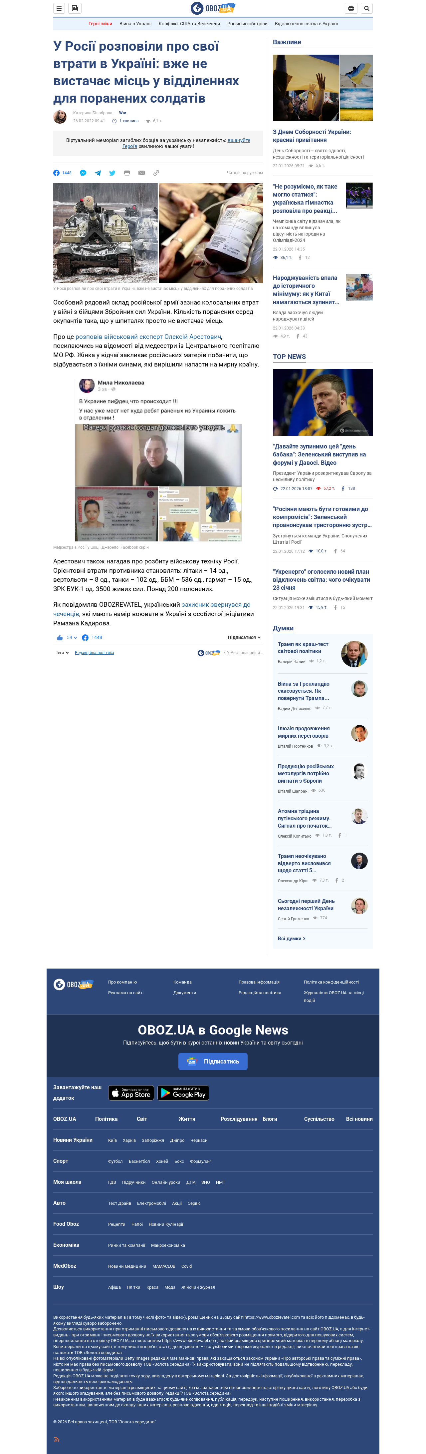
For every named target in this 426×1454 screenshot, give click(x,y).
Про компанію (122, 982)
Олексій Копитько (295, 836)
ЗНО (205, 1182)
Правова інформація (259, 982)
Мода (169, 1287)
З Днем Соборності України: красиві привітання (312, 135)
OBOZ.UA (329, 1328)
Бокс (179, 1161)
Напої (137, 1224)
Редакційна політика (94, 652)
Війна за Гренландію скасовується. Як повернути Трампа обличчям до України (304, 691)
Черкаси (199, 1140)
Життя (187, 1119)
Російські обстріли (247, 23)
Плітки (133, 1287)
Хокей (162, 1161)
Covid (186, 1266)
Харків (129, 1140)
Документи (184, 992)
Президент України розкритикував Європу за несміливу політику (322, 476)
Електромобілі (151, 1203)
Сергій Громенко (293, 919)
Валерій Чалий (292, 661)
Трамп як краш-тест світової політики (303, 648)
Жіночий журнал (198, 1287)
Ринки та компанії (126, 1245)
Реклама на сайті (125, 992)
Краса (152, 1287)
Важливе (287, 42)
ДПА (190, 1182)
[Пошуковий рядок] (366, 8)
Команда (182, 982)
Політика (106, 1119)
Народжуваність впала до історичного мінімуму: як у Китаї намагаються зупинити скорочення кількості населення (305, 290)
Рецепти (116, 1224)
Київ (112, 1140)
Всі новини (359, 1119)
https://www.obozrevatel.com (272, 1317)
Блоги (270, 1119)
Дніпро (177, 1140)
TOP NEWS (289, 357)
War (122, 113)
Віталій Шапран (293, 791)
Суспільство (319, 1119)
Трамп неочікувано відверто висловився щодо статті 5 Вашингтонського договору (304, 863)
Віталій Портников (295, 746)
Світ (142, 1119)
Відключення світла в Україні (306, 23)
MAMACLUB (163, 1266)
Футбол (115, 1161)
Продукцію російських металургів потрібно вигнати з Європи (306, 773)
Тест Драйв (119, 1203)
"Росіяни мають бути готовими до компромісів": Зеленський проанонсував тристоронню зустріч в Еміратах (322, 517)
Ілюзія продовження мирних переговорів (304, 732)
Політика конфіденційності (331, 982)
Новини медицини (127, 1266)
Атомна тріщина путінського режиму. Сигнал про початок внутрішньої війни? (304, 818)
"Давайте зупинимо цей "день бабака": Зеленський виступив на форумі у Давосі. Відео (319, 454)
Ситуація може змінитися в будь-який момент (323, 598)
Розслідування (239, 1119)
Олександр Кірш (293, 881)
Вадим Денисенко (295, 708)
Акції (177, 1203)
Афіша (114, 1287)
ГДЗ (112, 1182)
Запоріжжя (153, 1140)
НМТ (220, 1182)
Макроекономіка (168, 1245)
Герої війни (100, 23)
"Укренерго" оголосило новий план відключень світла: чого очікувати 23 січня (321, 579)
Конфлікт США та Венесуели (189, 23)
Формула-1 (201, 1161)
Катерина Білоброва (92, 113)
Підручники (134, 1182)
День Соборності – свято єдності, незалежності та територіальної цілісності (318, 154)
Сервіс (194, 1203)
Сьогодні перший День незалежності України (306, 905)
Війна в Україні (135, 23)
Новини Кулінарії (166, 1224)
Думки (283, 628)
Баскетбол (139, 1161)
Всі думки (290, 939)
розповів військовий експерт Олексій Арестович (148, 337)
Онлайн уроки (166, 1182)
